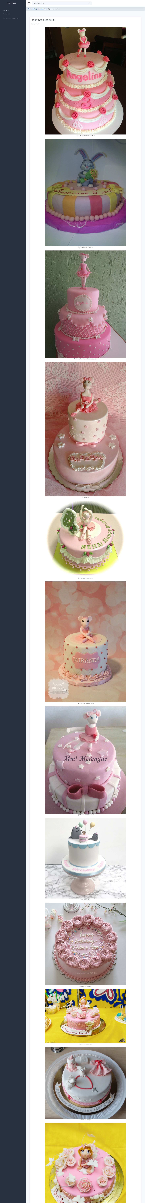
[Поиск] (60, 3)
